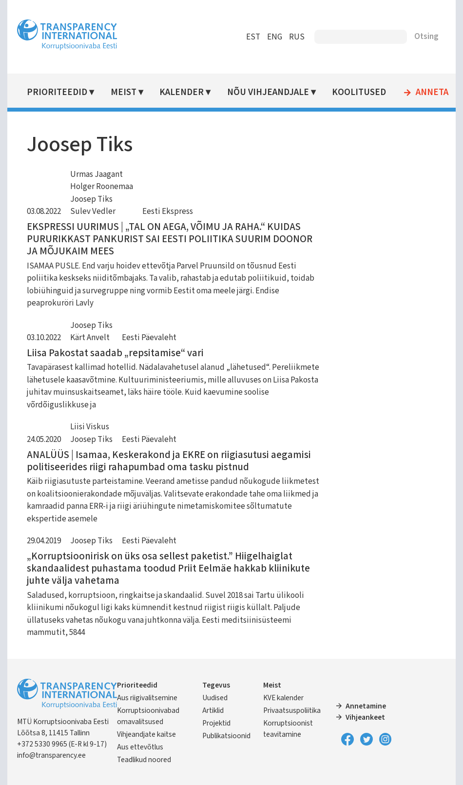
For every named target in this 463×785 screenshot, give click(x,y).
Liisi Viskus (89, 426)
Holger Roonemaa (101, 186)
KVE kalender (283, 698)
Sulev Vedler (93, 211)
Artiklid (213, 710)
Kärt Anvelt (90, 337)
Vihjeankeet (365, 717)
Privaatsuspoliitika (292, 710)
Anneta (432, 92)
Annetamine (366, 706)
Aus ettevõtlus (140, 747)
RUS (297, 37)
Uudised (215, 698)
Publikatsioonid (226, 736)
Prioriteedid (57, 92)
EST (253, 37)
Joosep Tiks (91, 199)
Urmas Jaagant (96, 174)
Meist (123, 92)
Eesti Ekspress (167, 211)
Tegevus (216, 685)
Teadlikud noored (144, 760)
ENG (274, 37)
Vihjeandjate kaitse (146, 734)
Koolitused (359, 92)
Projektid (216, 723)
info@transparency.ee (51, 755)
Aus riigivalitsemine (147, 698)
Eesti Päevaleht (149, 337)
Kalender (181, 92)
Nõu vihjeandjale (268, 92)
